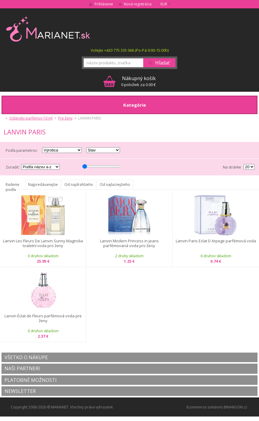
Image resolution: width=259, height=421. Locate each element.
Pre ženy (65, 118)
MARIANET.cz (48, 29)
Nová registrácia (138, 4)
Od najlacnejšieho (115, 184)
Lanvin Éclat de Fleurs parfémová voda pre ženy (43, 318)
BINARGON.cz (235, 407)
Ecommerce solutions (204, 407)
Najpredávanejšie (43, 184)
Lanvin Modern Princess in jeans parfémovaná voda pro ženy (129, 243)
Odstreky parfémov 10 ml (31, 118)
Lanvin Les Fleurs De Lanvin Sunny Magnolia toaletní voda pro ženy (43, 243)
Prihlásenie (104, 4)
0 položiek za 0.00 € (138, 81)
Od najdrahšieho (78, 184)
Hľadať (162, 62)
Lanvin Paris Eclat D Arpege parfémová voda (216, 241)
